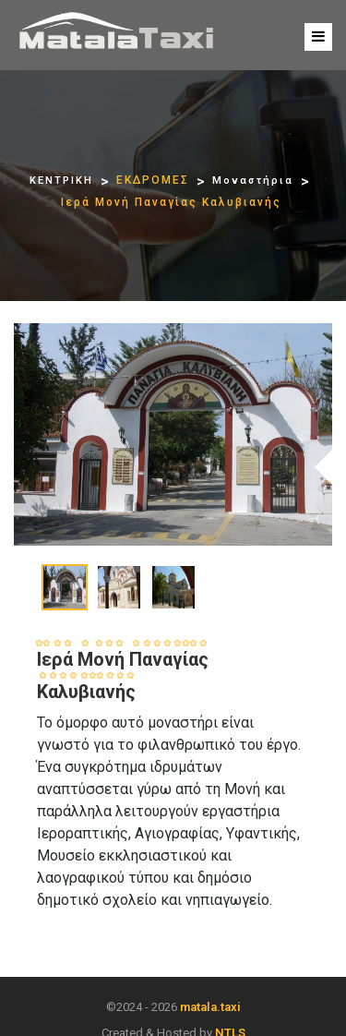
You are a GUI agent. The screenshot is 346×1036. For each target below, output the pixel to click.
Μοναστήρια (252, 181)
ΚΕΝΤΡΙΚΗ (61, 181)
